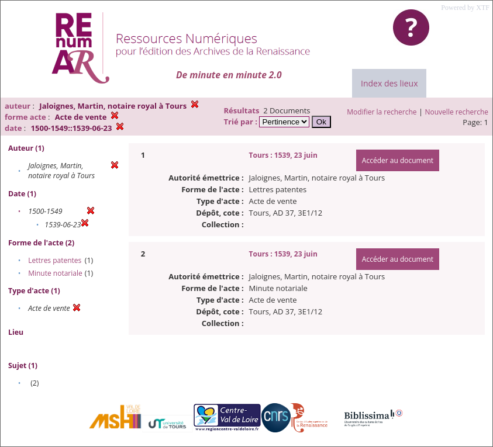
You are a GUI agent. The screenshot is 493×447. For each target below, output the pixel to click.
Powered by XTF (465, 8)
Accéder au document (397, 160)
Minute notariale (55, 273)
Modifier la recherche (381, 112)
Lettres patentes (54, 260)
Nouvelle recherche (457, 112)
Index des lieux (389, 83)
